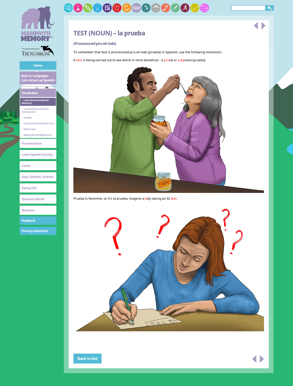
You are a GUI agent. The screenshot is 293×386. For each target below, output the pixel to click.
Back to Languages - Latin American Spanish (38, 78)
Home (38, 65)
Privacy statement (35, 231)
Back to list (87, 358)
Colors (26, 165)
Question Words (33, 199)
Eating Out (29, 188)
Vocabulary (29, 93)
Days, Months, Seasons (38, 177)
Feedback (28, 220)
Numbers (28, 210)
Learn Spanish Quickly (37, 154)
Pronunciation (32, 143)
